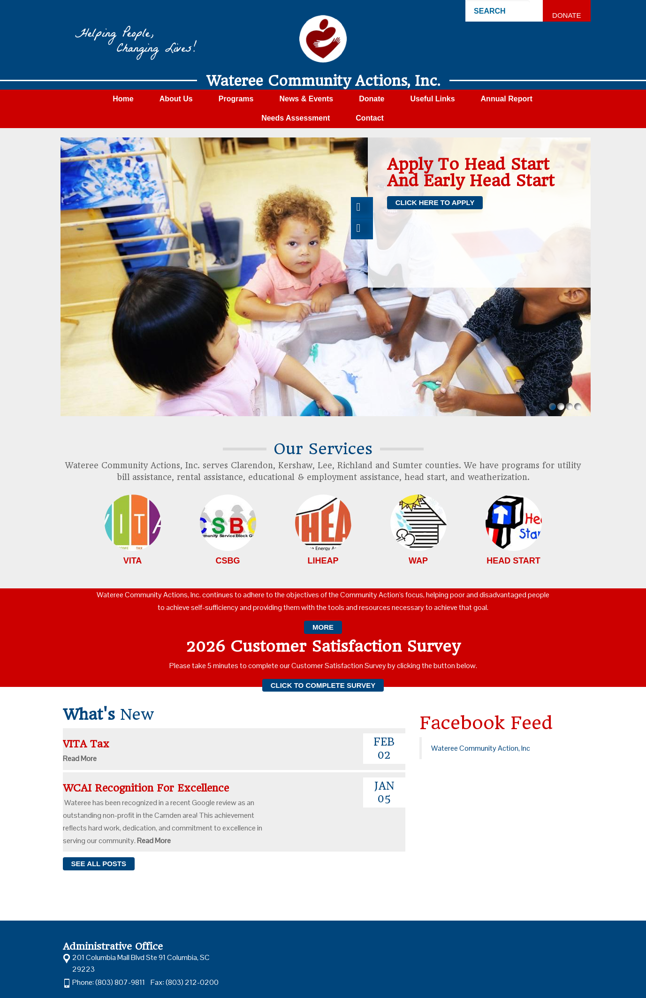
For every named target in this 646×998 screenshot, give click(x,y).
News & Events (306, 99)
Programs (236, 99)
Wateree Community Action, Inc (480, 748)
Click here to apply (435, 202)
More (323, 627)
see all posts (99, 864)
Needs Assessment (295, 118)
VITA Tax (89, 744)
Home (123, 99)
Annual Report (506, 99)
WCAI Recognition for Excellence (149, 788)
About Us (176, 99)
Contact (370, 118)
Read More (80, 758)
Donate (566, 15)
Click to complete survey (323, 685)
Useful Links (432, 99)
